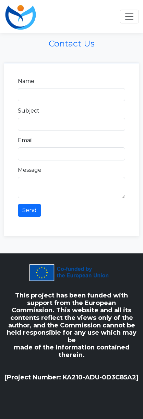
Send (29, 210)
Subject (28, 110)
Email (25, 140)
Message (29, 170)
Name (26, 81)
